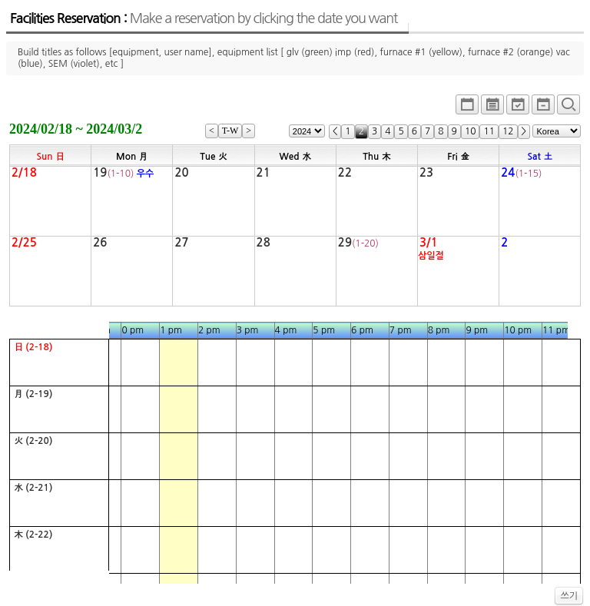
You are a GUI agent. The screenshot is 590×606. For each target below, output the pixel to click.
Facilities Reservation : (203, 18)
